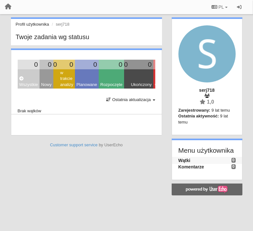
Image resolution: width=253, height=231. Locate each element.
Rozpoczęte (111, 84)
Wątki (184, 160)
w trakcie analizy (66, 78)
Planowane (87, 84)
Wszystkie (28, 81)
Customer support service (73, 144)
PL (220, 7)
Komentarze (191, 166)
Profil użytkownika (32, 24)
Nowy (46, 84)
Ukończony (141, 84)
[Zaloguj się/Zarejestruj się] (239, 7)
